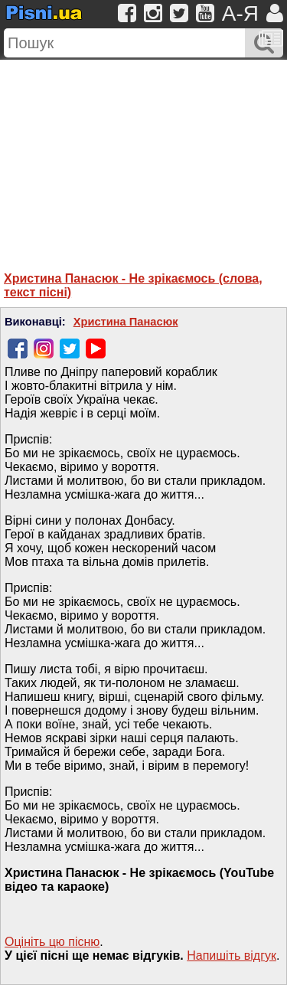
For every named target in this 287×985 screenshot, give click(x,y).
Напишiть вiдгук (231, 955)
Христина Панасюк (125, 322)
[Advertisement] (143, 155)
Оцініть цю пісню (52, 941)
